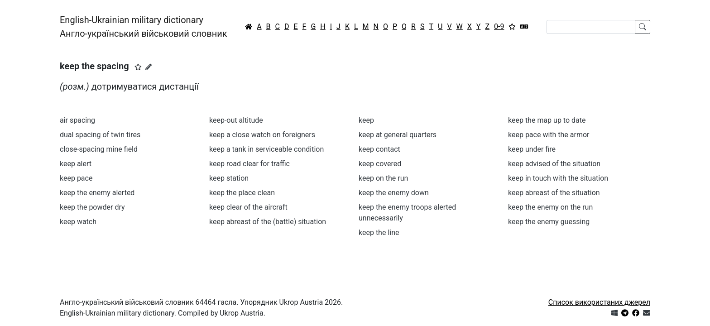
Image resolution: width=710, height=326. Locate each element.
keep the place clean (242, 192)
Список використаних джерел (599, 302)
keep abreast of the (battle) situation (267, 221)
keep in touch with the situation (558, 178)
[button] (138, 67)
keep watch (78, 221)
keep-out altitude (236, 120)
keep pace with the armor (549, 134)
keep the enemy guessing (549, 221)
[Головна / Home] (248, 27)
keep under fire (532, 149)
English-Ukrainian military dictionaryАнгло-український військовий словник (143, 26)
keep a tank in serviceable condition (266, 149)
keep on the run (383, 178)
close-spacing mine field (99, 149)
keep (366, 120)
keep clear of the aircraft (248, 207)
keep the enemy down (394, 192)
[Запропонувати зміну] (148, 67)
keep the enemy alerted (97, 192)
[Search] (591, 27)
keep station (229, 178)
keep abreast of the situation (554, 192)
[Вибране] (512, 27)
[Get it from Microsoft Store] (614, 313)
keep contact (379, 149)
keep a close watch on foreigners (262, 134)
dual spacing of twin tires (100, 134)
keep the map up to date (546, 120)
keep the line (379, 232)
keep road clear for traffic (249, 163)
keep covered (380, 163)
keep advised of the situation (554, 163)
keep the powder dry (92, 207)
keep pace (76, 178)
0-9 (499, 26)
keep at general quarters (398, 134)
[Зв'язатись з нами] (646, 313)
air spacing (77, 120)
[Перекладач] (524, 27)
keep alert (75, 163)
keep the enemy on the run (550, 207)
